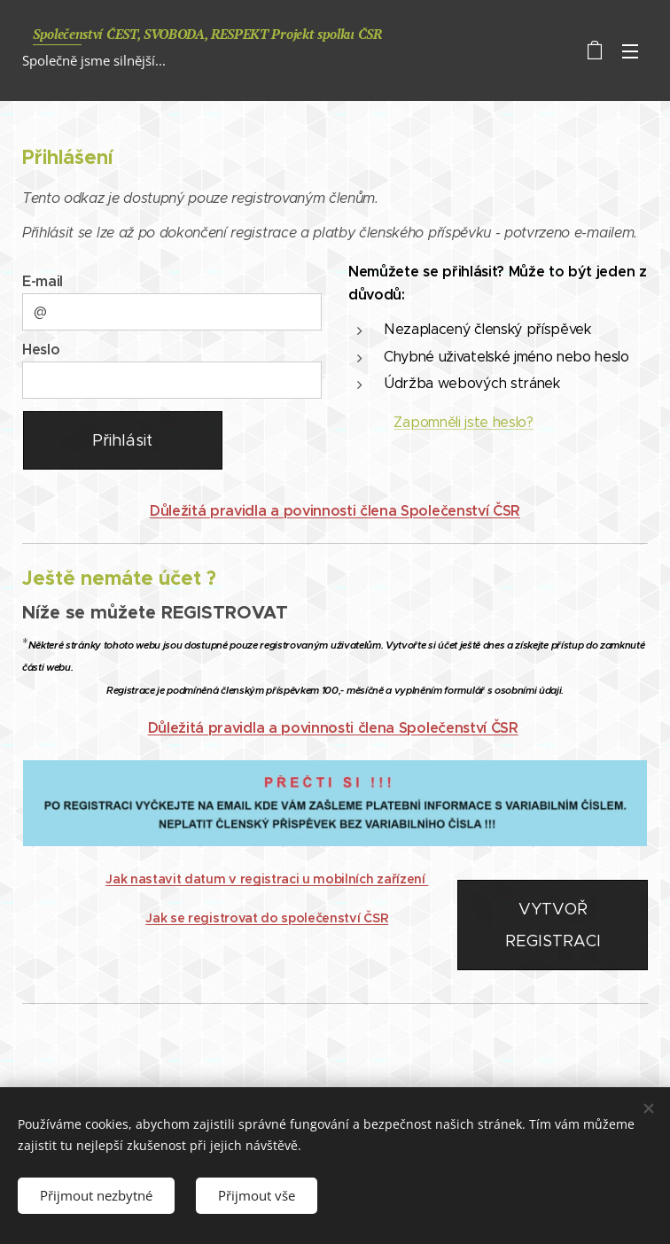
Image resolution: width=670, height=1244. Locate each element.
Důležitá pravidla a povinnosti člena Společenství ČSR (335, 510)
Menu (630, 51)
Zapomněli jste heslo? (463, 422)
